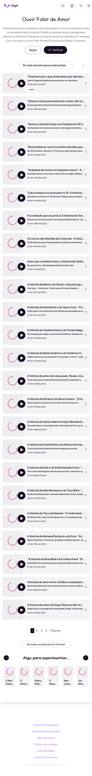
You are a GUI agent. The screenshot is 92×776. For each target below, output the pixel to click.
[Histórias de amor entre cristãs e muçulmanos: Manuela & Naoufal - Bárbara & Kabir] (56, 583)
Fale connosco (46, 738)
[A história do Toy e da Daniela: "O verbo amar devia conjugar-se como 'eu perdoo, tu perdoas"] (56, 515)
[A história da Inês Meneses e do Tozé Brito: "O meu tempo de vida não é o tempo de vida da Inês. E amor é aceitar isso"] (56, 492)
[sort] (46, 65)
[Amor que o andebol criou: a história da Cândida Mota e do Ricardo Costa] (56, 263)
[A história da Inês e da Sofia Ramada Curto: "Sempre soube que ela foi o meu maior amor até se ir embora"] (56, 469)
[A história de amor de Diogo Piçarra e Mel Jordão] (56, 606)
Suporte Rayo (46, 751)
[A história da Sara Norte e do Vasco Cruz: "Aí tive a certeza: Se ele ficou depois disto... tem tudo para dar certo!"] (56, 309)
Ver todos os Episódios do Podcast (46, 644)
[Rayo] (46, 715)
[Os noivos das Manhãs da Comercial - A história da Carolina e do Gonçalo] (56, 240)
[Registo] (81, 6)
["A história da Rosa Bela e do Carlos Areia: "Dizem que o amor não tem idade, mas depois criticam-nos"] (56, 560)
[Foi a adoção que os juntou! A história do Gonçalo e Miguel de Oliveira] (56, 217)
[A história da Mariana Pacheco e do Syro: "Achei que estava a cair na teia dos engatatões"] (56, 538)
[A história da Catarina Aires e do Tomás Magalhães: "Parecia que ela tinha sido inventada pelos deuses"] (56, 331)
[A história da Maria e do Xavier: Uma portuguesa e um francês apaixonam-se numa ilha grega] (56, 286)
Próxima (55, 630)
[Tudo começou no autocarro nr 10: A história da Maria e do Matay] (56, 194)
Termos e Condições (46, 725)
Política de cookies (46, 744)
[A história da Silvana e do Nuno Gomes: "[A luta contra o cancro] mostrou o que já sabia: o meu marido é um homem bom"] (56, 400)
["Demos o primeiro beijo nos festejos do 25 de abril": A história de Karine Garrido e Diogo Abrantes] (56, 125)
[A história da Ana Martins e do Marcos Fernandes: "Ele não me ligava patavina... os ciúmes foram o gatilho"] (56, 446)
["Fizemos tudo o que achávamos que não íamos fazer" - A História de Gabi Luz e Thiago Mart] (56, 78)
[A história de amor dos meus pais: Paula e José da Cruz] (56, 377)
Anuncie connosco (46, 757)
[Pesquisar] (63, 6)
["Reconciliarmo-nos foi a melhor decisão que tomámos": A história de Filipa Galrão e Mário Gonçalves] (56, 148)
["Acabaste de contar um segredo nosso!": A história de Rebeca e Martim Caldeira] (56, 171)
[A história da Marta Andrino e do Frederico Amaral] (56, 354)
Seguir (33, 50)
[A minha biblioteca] (72, 6)
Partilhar (55, 50)
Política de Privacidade (46, 731)
